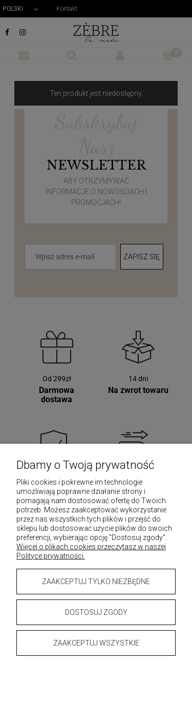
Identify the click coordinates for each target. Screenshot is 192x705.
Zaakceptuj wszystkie (96, 643)
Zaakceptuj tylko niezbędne (96, 581)
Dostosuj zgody (96, 612)
